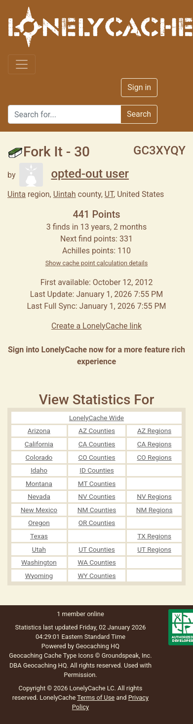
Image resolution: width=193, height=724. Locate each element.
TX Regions (154, 536)
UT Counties (96, 549)
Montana (39, 483)
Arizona (39, 430)
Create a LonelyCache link (96, 326)
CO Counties (96, 457)
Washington (39, 562)
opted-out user (74, 174)
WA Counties (96, 562)
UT (109, 194)
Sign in (139, 87)
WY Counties (96, 575)
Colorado (38, 457)
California (39, 444)
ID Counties (96, 470)
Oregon (39, 523)
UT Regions (154, 549)
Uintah (64, 194)
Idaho (39, 470)
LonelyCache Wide (96, 418)
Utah (39, 549)
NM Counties (96, 510)
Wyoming (39, 575)
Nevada (39, 496)
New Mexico (39, 510)
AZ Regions (154, 430)
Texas (39, 536)
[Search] (64, 114)
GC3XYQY (159, 150)
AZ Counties (96, 430)
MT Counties (97, 483)
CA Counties (97, 444)
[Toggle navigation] (22, 64)
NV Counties (96, 496)
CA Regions (154, 444)
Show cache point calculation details (96, 263)
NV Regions (154, 496)
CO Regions (154, 457)
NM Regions (154, 510)
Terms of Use (96, 697)
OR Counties (97, 523)
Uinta (16, 194)
